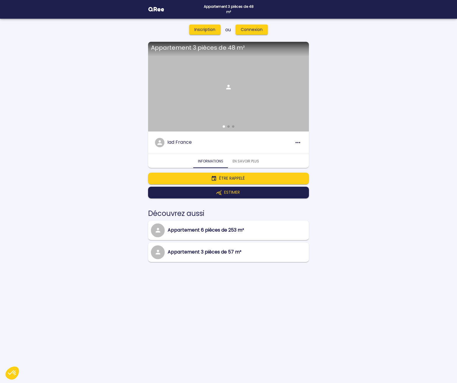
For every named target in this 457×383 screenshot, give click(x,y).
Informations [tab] (210, 161)
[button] (224, 126)
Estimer (228, 192)
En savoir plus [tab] (246, 161)
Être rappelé (228, 178)
